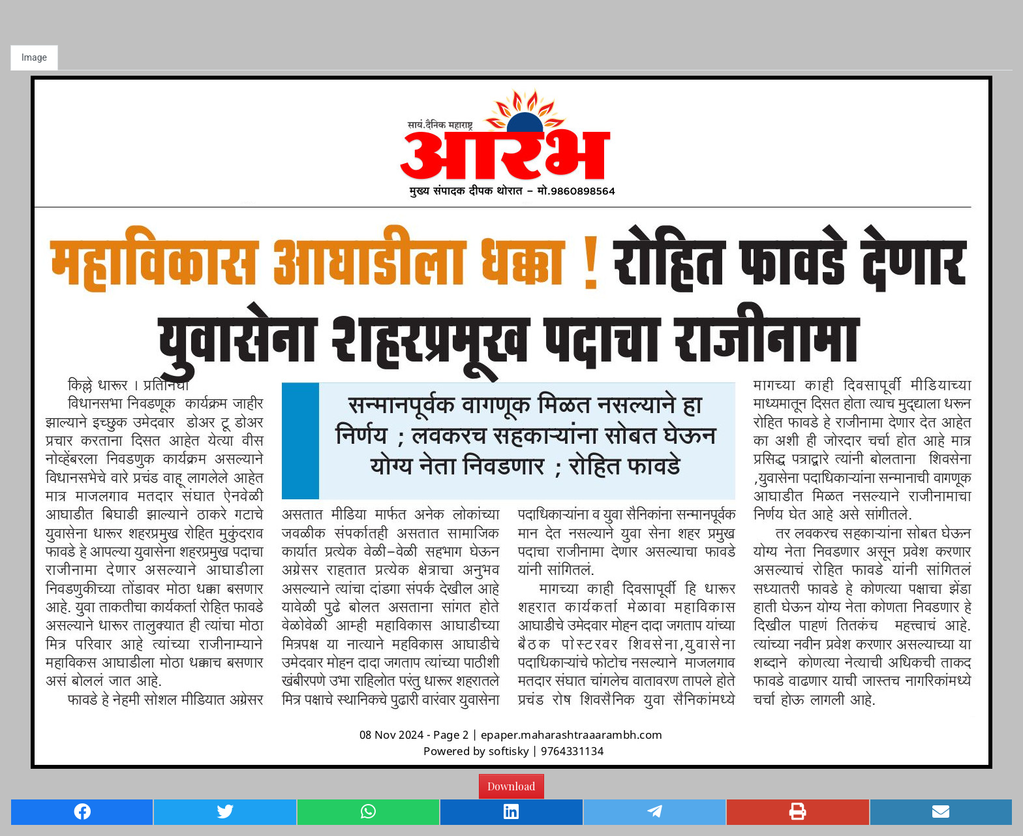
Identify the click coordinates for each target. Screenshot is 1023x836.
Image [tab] (34, 57)
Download (511, 786)
